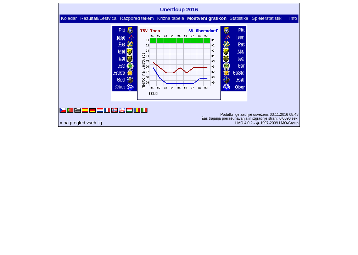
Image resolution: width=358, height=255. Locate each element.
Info (293, 18)
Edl (122, 58)
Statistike (239, 18)
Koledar (69, 18)
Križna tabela (170, 18)
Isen (240, 37)
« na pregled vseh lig (81, 122)
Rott (121, 79)
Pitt (122, 30)
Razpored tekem (136, 18)
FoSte (119, 72)
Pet (121, 44)
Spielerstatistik (266, 18)
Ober (120, 86)
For (121, 65)
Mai (121, 51)
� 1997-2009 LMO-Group (277, 123)
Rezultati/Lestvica (98, 18)
